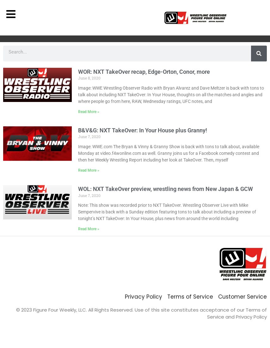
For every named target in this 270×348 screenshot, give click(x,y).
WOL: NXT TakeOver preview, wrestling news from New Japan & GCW (165, 189)
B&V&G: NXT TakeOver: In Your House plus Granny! (142, 130)
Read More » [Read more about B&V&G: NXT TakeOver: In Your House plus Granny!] (88, 170)
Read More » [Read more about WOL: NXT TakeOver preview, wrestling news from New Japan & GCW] (88, 229)
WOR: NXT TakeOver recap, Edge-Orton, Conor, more (144, 71)
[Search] (259, 53)
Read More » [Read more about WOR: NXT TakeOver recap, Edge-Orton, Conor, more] (88, 112)
